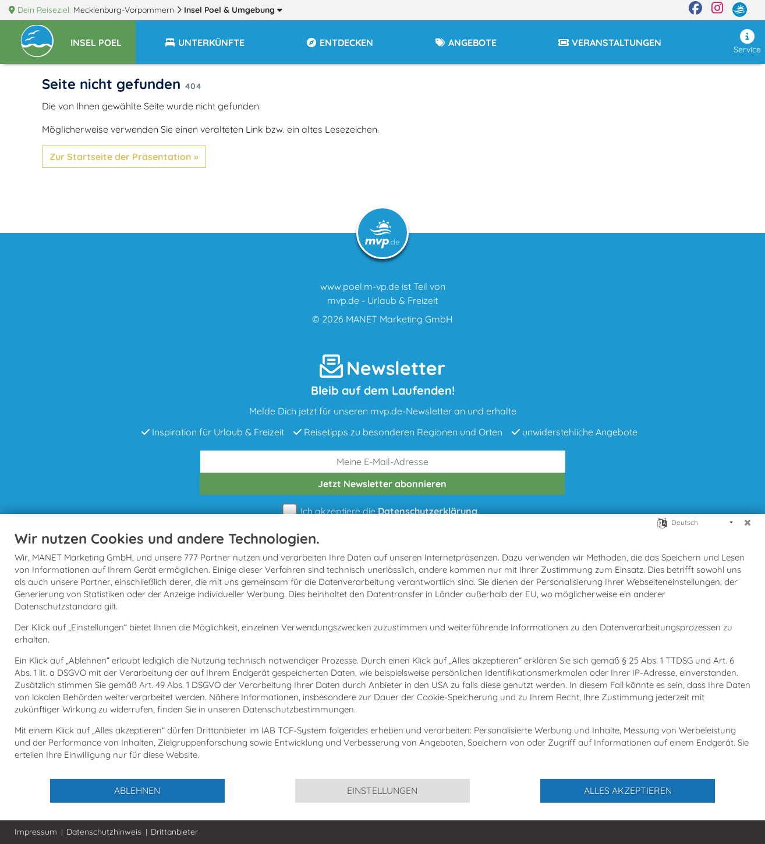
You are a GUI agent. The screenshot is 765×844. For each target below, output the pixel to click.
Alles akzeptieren (628, 790)
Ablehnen (137, 790)
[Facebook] (695, 10)
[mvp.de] (739, 10)
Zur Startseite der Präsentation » (124, 156)
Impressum (36, 832)
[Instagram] (717, 10)
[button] (103, 37)
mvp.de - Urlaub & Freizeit (382, 300)
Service (747, 42)
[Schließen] (747, 522)
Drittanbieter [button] (174, 832)
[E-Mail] (382, 462)
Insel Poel (233, 10)
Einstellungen (382, 790)
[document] (382, 653)
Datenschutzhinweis (103, 832)
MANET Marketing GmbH (399, 319)
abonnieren (382, 484)
